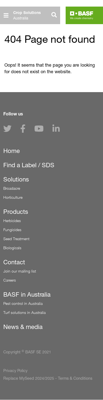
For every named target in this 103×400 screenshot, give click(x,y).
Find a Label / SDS (28, 165)
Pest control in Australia (23, 303)
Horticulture (13, 197)
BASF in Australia (27, 294)
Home (11, 151)
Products (15, 211)
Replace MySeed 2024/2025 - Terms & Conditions (47, 378)
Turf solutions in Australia (24, 312)
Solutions (16, 179)
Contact (14, 262)
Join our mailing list (19, 271)
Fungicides (12, 229)
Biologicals (12, 247)
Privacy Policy (15, 370)
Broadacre (11, 188)
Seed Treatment (16, 238)
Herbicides (12, 220)
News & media (23, 327)
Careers (9, 280)
